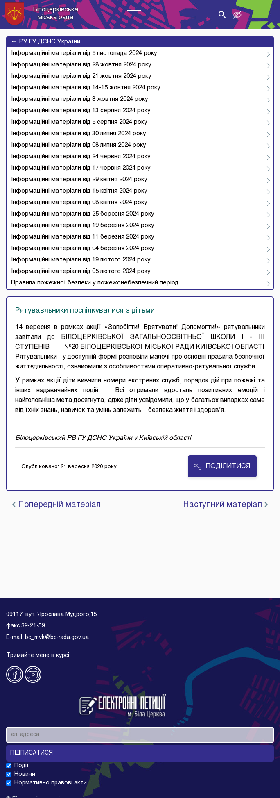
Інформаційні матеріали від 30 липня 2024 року (78, 133)
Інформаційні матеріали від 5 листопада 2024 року (84, 53)
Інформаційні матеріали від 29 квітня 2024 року (79, 179)
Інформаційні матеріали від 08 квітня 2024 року (79, 202)
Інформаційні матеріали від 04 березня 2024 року (82, 248)
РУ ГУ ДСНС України (45, 42)
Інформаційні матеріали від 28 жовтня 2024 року (81, 65)
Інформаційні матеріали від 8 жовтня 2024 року (79, 99)
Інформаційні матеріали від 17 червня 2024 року (81, 168)
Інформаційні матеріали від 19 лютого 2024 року (81, 260)
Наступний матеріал (225, 505)
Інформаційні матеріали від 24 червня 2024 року (81, 156)
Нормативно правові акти (50, 783)
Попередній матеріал (56, 505)
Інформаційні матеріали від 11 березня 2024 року (82, 237)
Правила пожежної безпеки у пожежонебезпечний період (94, 283)
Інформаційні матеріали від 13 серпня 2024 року (81, 111)
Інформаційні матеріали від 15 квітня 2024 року (79, 191)
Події (21, 765)
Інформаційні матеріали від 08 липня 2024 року (78, 145)
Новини (24, 774)
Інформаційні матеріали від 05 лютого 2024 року (81, 271)
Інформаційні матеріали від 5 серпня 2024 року (79, 122)
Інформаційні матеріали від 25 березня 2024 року (82, 214)
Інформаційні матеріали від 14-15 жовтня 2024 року (85, 88)
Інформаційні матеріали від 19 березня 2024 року (82, 225)
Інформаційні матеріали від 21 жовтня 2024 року (81, 76)
